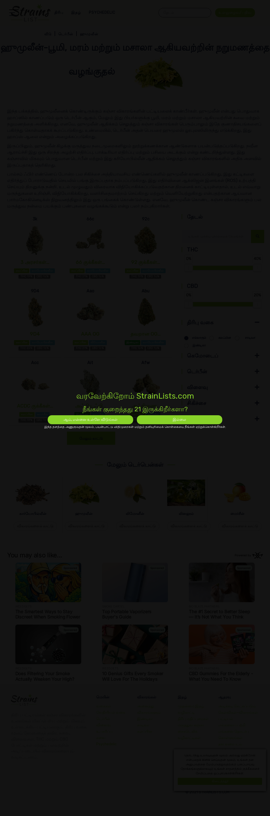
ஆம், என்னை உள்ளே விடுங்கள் (91, 419)
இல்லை (179, 419)
